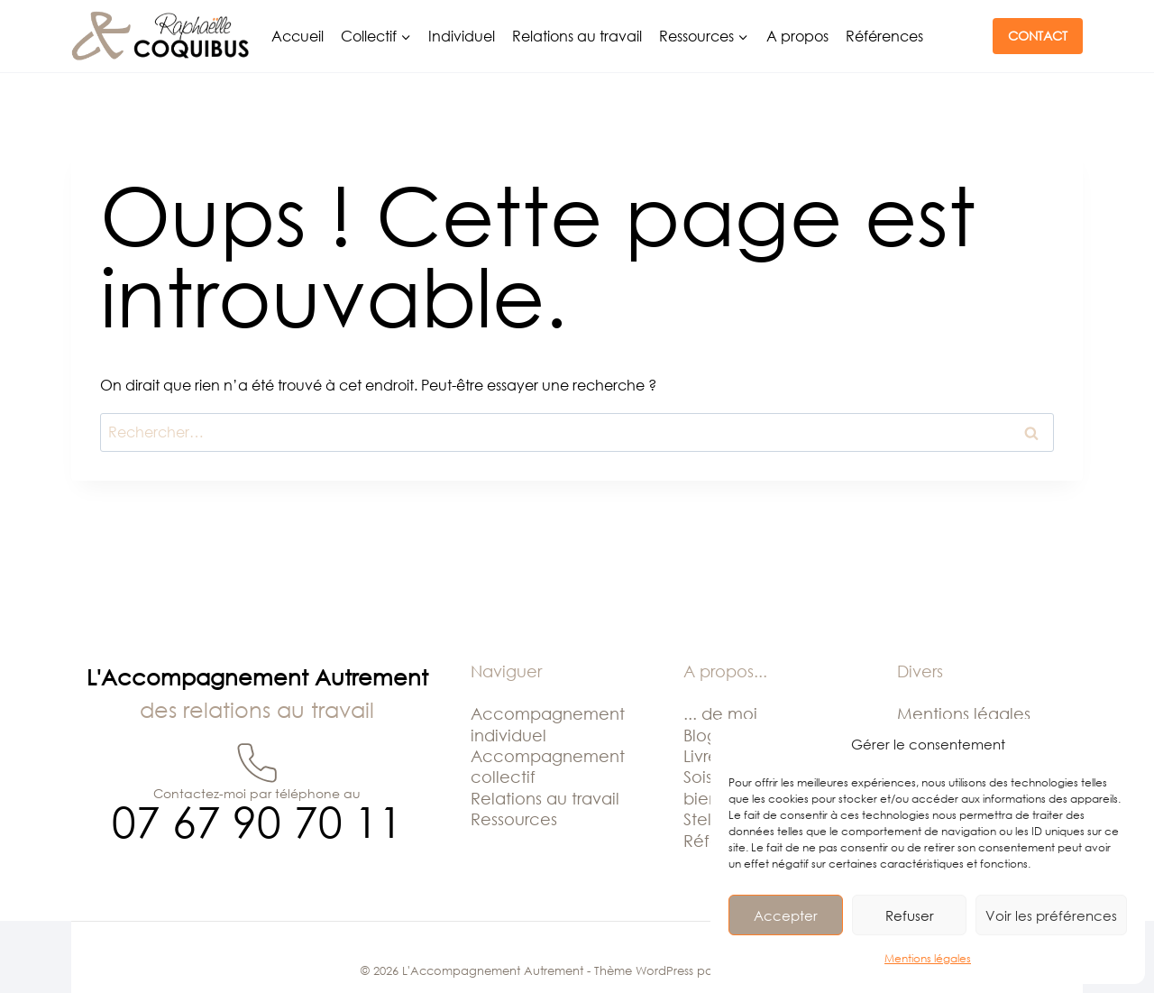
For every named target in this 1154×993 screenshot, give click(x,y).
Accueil (297, 36)
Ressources (514, 819)
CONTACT (1037, 35)
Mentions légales (927, 958)
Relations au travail (577, 36)
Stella (704, 819)
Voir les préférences (1051, 915)
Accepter (786, 915)
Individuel (461, 36)
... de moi (720, 713)
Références (884, 36)
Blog (700, 735)
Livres (704, 756)
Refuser (909, 915)
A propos (797, 36)
